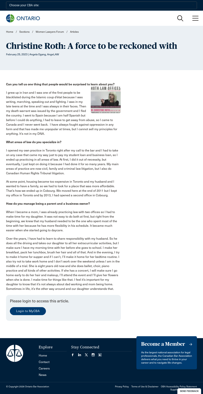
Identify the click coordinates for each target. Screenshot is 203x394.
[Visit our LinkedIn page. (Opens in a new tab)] (81, 353)
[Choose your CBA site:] (101, 5)
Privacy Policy (122, 386)
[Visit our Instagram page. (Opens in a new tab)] (95, 353)
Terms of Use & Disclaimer (144, 386)
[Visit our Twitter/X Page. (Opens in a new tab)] (88, 353)
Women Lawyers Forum (50, 31)
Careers (44, 368)
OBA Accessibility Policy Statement (179, 386)
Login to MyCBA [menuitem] (28, 311)
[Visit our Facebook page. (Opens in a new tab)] (74, 353)
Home (9, 31)
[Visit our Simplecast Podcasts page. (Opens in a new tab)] (100, 353)
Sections (24, 31)
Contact (44, 362)
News (42, 375)
